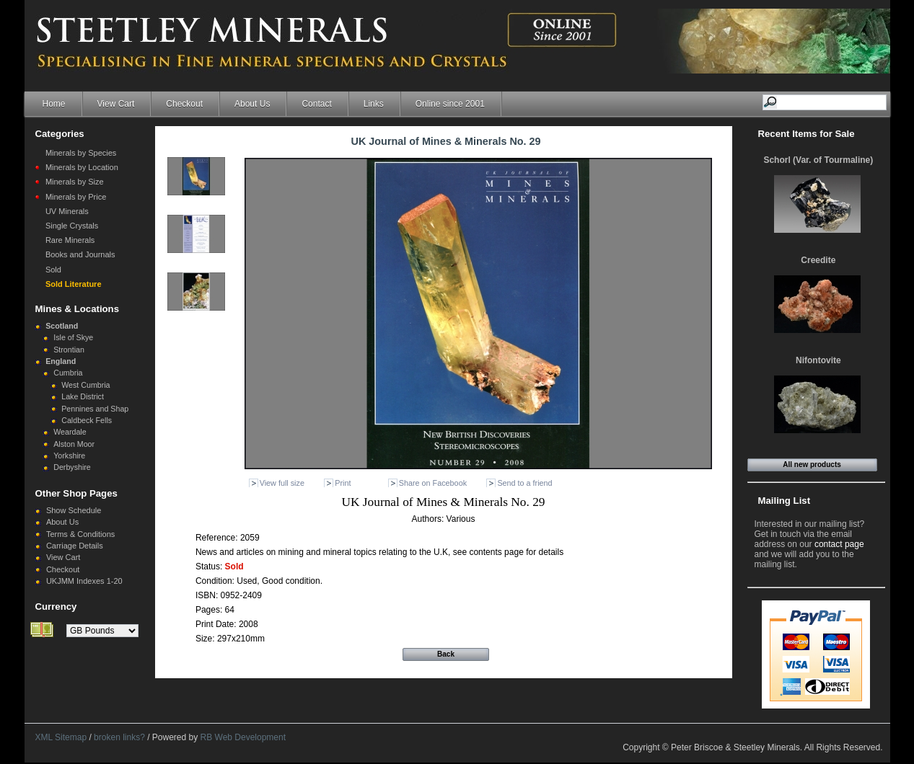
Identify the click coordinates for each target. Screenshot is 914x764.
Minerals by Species (80, 152)
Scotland (61, 325)
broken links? (119, 737)
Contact (316, 104)
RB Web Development (243, 737)
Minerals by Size (74, 181)
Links (374, 104)
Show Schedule (73, 510)
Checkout (184, 104)
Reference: (217, 538)
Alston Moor (74, 444)
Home (54, 104)
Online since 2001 (450, 104)
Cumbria (67, 372)
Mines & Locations (77, 308)
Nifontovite (818, 360)
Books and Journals (80, 254)
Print (343, 483)
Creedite (818, 260)
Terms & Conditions (80, 534)
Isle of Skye (73, 337)
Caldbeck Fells (86, 420)
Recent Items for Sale (806, 133)
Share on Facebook (433, 483)
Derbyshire (72, 467)
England (60, 361)
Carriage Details (74, 545)
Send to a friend (524, 483)
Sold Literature (73, 284)
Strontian (68, 349)
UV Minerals (67, 211)
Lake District (82, 396)
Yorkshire (69, 455)
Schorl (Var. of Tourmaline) (818, 160)
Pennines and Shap (94, 408)
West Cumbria (85, 385)
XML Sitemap (61, 737)
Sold (53, 269)
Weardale (69, 431)
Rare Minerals (70, 240)
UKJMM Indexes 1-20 (84, 581)
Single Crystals (71, 225)
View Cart (116, 104)
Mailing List (784, 500)
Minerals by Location (81, 167)
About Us (252, 104)
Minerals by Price (75, 196)
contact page (839, 544)
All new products (812, 464)
